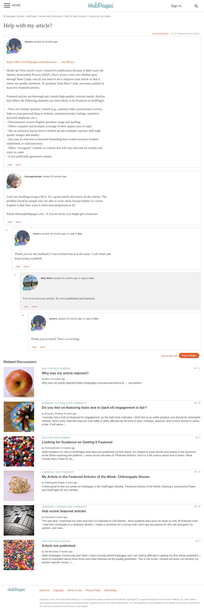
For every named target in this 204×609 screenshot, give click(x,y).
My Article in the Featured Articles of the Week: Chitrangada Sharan (96, 477)
